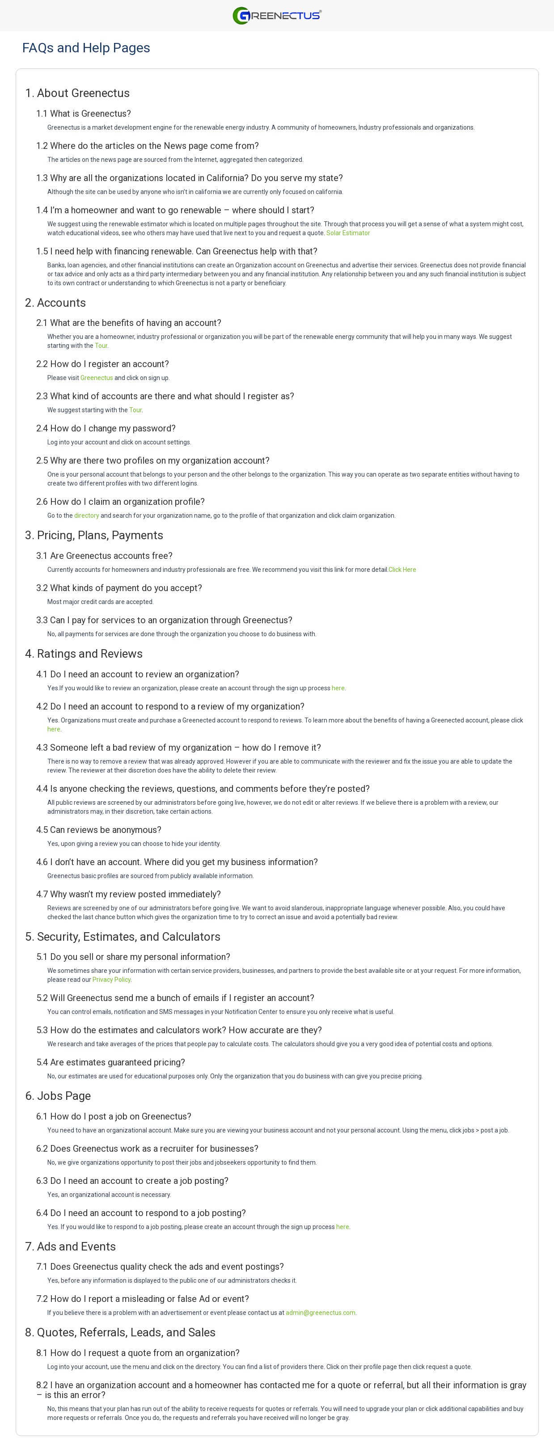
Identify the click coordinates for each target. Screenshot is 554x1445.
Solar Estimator (348, 233)
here (338, 688)
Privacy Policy (112, 979)
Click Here (402, 569)
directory (86, 515)
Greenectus (96, 377)
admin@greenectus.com (320, 1312)
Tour (101, 345)
